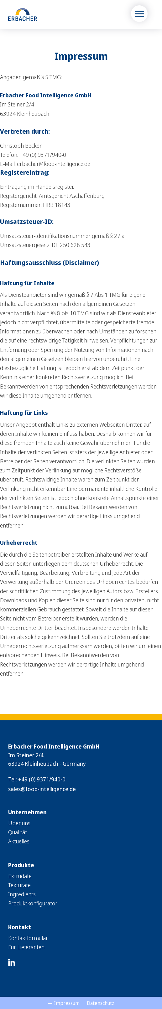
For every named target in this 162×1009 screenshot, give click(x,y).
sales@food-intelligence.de (42, 789)
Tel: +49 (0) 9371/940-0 (36, 779)
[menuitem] (81, 823)
